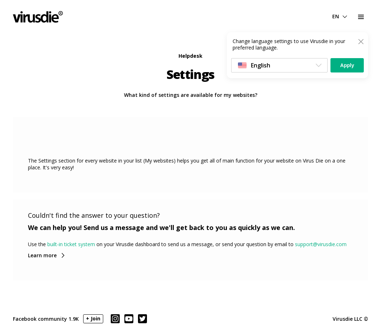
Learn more (42, 255)
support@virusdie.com (321, 244)
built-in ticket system (71, 244)
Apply (347, 65)
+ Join (93, 318)
